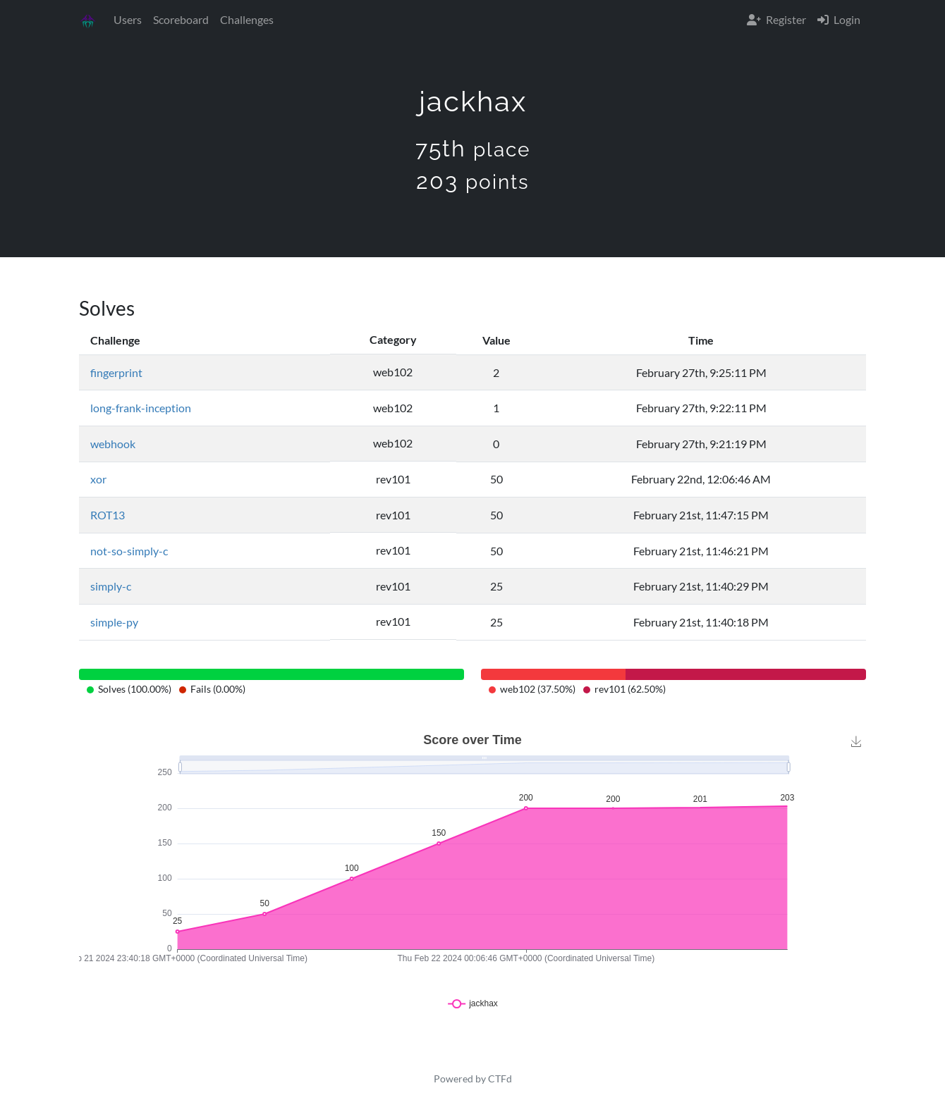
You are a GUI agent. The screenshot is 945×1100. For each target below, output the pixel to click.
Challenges (247, 19)
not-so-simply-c (129, 550)
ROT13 (107, 514)
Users (128, 19)
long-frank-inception (140, 407)
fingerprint (116, 372)
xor (98, 479)
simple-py (114, 622)
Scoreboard (181, 19)
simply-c (110, 586)
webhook (112, 443)
